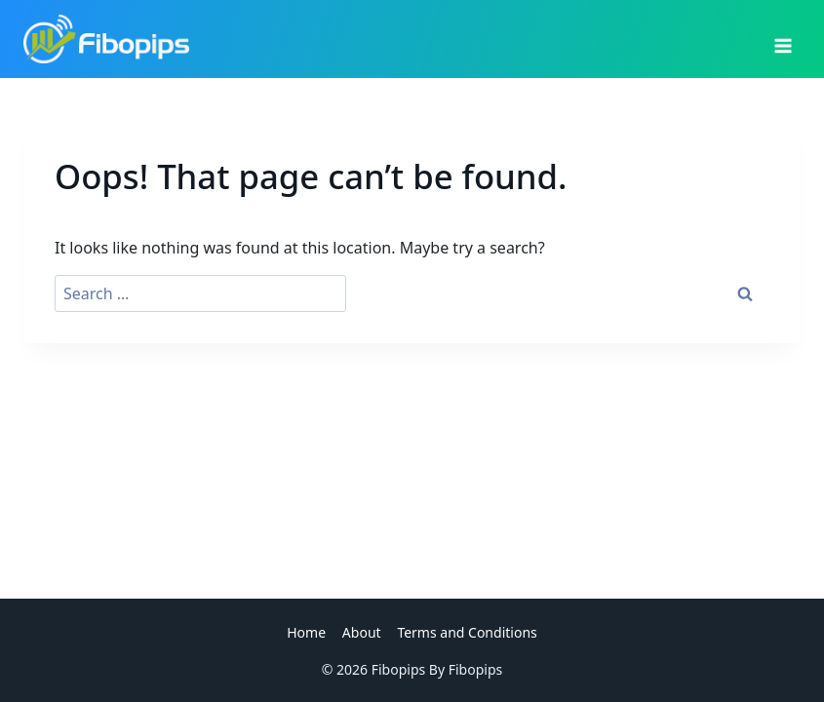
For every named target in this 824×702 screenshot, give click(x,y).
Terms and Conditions (466, 632)
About (361, 632)
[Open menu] (783, 39)
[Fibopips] (106, 39)
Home (306, 632)
